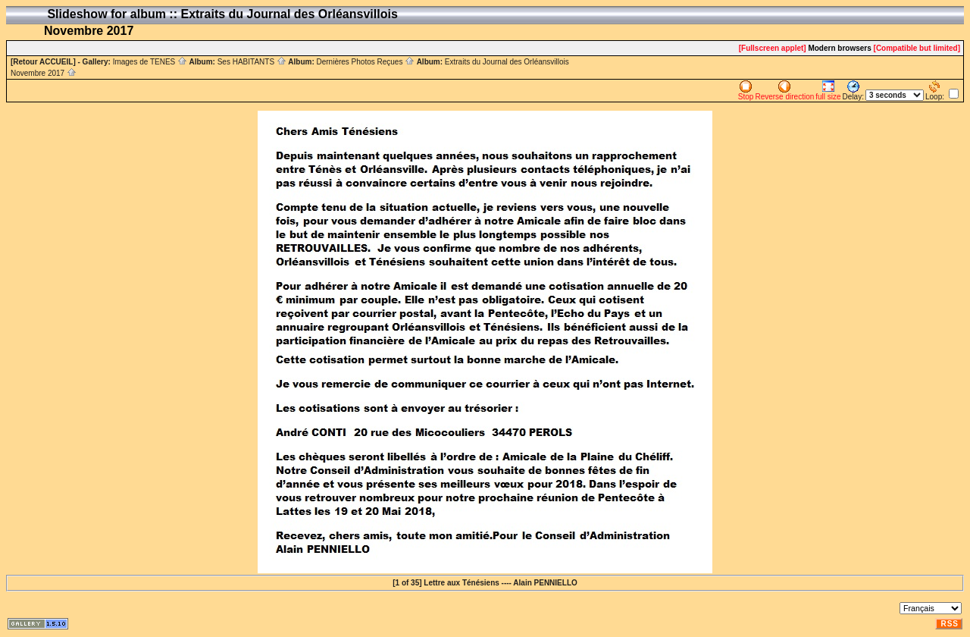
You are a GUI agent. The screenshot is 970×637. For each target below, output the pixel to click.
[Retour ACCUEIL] (43, 62)
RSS (949, 624)
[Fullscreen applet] (772, 48)
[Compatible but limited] (917, 48)
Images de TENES (150, 62)
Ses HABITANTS (251, 62)
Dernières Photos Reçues (365, 62)
